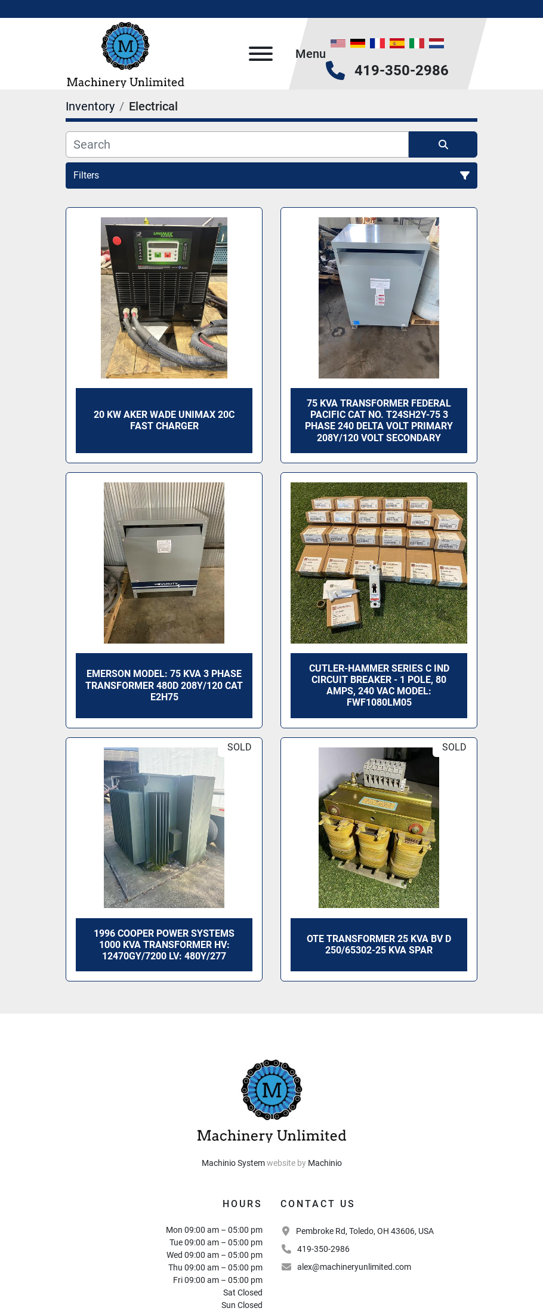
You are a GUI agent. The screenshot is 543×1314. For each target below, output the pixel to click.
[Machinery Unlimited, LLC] (271, 1099)
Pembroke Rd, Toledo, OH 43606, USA (365, 1231)
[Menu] (261, 54)
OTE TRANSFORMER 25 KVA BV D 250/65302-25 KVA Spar (379, 944)
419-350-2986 (401, 70)
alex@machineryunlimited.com (354, 1267)
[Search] (237, 144)
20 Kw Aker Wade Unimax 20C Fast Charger (164, 420)
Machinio (325, 1163)
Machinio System (233, 1163)
